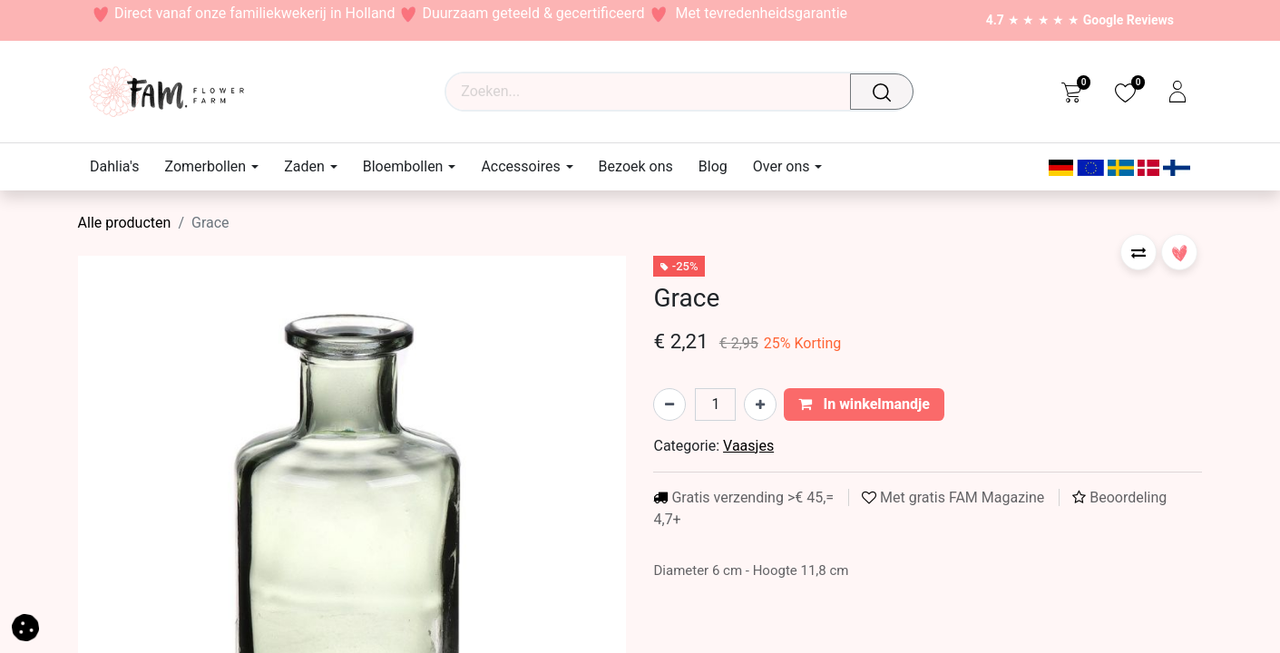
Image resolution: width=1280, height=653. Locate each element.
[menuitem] (120, 166)
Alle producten (124, 222)
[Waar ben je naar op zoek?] (886, 91)
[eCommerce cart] (1071, 91)
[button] (1138, 252)
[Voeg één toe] (760, 404)
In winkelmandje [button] (864, 404)
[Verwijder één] (669, 404)
